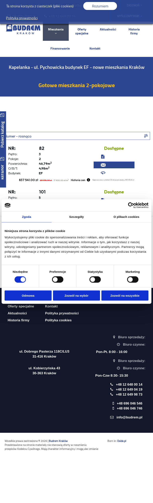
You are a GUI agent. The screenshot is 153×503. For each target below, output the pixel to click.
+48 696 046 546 (129, 403)
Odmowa (28, 295)
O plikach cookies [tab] (126, 216)
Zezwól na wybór (76, 295)
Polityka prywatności (62, 313)
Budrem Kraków (58, 441)
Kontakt (94, 48)
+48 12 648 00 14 (62, 16)
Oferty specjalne (81, 31)
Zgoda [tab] (26, 216)
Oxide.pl (121, 441)
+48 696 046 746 (129, 408)
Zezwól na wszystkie (124, 295)
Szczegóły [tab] (76, 216)
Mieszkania (56, 31)
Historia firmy (134, 31)
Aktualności (108, 29)
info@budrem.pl (24, 16)
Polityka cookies (58, 320)
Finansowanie (60, 48)
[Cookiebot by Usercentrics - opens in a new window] (131, 205)
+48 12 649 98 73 (129, 394)
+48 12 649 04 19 (129, 389)
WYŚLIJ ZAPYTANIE (129, 16)
